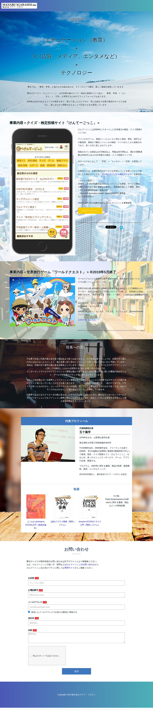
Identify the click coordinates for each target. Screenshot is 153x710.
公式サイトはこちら (87, 320)
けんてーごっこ (90, 210)
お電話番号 (33, 590)
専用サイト (70, 568)
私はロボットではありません (44, 658)
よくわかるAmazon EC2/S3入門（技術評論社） (35, 524)
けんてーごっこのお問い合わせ (80, 564)
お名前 (31, 578)
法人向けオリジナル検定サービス (117, 174)
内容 (30, 630)
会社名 (31, 618)
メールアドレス (35, 602)
